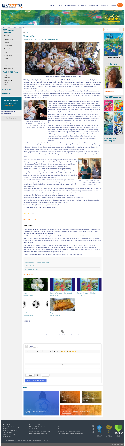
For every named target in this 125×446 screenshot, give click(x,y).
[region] (62, 17)
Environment (8, 46)
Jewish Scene (8, 56)
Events (6, 82)
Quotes (55, 351)
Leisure (6, 59)
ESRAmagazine (7, 436)
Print (27, 32)
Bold (27, 351)
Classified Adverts (11, 118)
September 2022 (28, 295)
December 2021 (54, 295)
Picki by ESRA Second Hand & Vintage (39, 431)
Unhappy (73, 351)
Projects (6, 75)
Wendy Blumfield (53, 39)
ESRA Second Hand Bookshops (38, 433)
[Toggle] (19, 36)
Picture (40, 351)
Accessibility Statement (22, 440)
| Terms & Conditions (33, 440)
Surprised (67, 351)
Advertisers (6, 89)
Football (26, 313)
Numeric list (47, 351)
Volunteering (8, 80)
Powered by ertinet (43, 440)
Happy (62, 351)
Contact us (6, 93)
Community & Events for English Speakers (12, 427)
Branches (7, 78)
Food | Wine (7, 49)
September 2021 (28, 39)
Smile (65, 351)
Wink (75, 351)
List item (50, 351)
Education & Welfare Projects (37, 427)
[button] (99, 429)
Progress (53, 313)
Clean (57, 351)
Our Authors (109, 91)
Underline (33, 351)
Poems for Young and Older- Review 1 (87, 293)
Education (7, 43)
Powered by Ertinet (118, 444)
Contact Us (61, 429)
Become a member (63, 427)
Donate (60, 425)
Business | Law (8, 39)
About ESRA (6, 425)
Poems (26, 293)
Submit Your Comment (35, 381)
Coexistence (29, 409)
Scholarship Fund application (37, 429)
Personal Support (8, 432)
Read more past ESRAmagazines (110, 140)
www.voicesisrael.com (30, 210)
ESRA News (7, 85)
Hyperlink (37, 351)
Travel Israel (66, 413)
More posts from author (95, 259)
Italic (30, 351)
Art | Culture (7, 36)
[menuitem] (52, 5)
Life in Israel (37, 39)
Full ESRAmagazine (114, 58)
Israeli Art (86, 397)
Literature (43, 39)
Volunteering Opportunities (10, 430)
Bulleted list (45, 351)
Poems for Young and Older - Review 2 (61, 293)
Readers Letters (8, 69)
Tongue (70, 351)
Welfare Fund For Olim (9, 434)
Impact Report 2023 (34, 425)
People (6, 65)
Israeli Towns (66, 395)
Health (6, 52)
